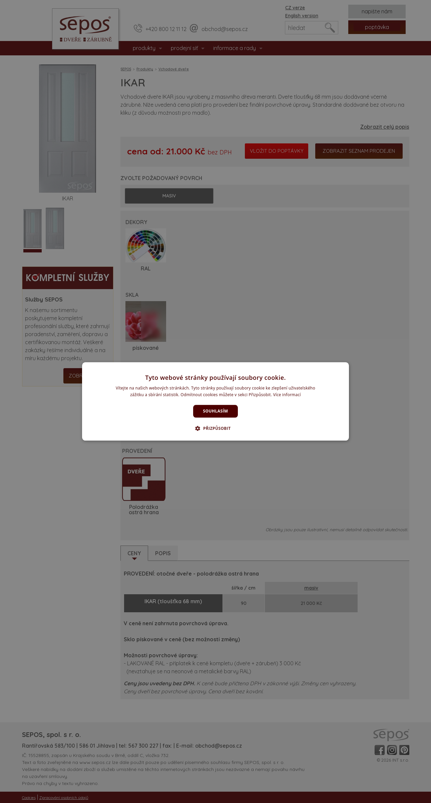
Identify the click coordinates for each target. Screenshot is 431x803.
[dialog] (215, 401)
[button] (215, 429)
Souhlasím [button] (215, 411)
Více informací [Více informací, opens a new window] (287, 395)
